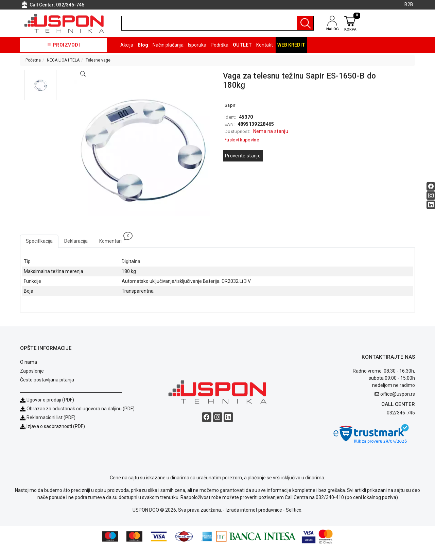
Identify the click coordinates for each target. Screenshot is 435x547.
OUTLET (242, 45)
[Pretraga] (305, 23)
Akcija (126, 45)
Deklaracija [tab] (76, 241)
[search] (217, 23)
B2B (408, 4)
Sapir (230, 105)
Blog (143, 45)
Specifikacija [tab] (39, 241)
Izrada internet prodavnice (254, 510)
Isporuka (197, 45)
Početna (33, 60)
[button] (40, 85)
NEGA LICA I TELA (63, 60)
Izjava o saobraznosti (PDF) (56, 426)
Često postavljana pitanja (47, 379)
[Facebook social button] (431, 186)
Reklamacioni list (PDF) (47, 417)
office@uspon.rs (397, 394)
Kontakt (264, 45)
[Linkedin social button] (431, 205)
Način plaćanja (168, 45)
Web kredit (291, 45)
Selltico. (294, 510)
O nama (28, 362)
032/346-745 (70, 4)
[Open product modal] (83, 74)
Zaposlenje (32, 371)
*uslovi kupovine (242, 139)
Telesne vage (98, 60)
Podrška (219, 45)
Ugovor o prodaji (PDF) (47, 400)
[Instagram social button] (431, 195)
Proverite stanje (243, 155)
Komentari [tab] (113, 239)
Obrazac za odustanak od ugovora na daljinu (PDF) (81, 408)
